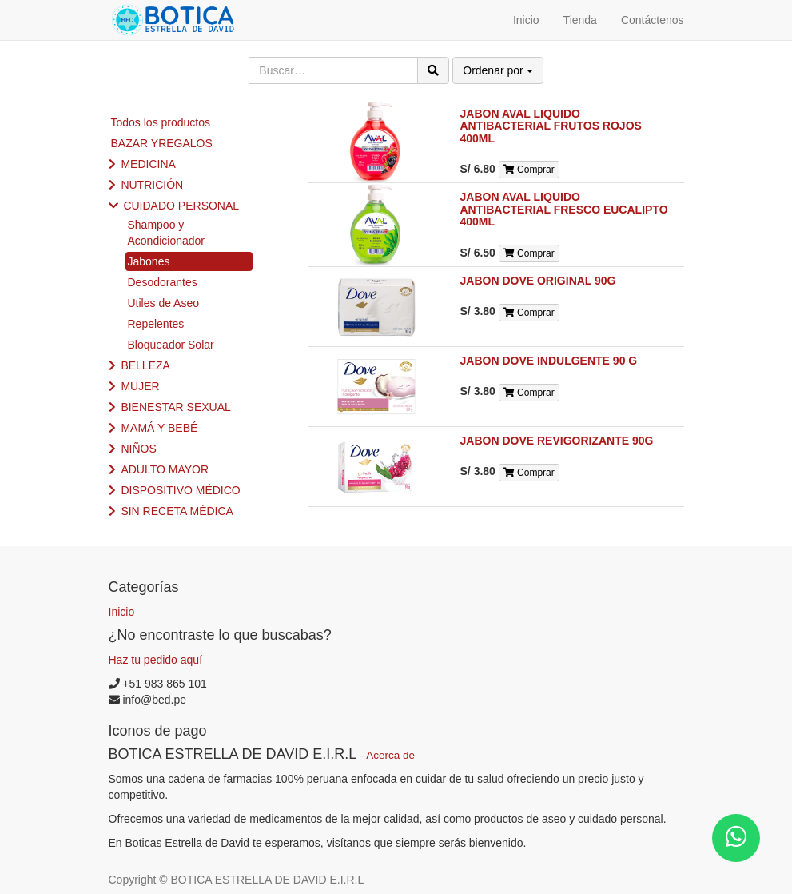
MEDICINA (148, 164)
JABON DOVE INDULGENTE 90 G (549, 360)
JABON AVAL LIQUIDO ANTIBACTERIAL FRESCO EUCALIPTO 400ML (564, 209)
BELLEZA (145, 365)
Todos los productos (161, 122)
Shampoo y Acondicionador (166, 232)
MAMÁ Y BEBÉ (159, 427)
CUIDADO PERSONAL (181, 205)
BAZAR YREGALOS (162, 143)
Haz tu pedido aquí (156, 659)
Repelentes (156, 323)
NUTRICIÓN (152, 184)
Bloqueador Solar (171, 344)
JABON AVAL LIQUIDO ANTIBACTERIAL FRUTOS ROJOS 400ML (551, 126)
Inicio (122, 611)
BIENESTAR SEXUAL (175, 407)
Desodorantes (162, 282)
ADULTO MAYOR (165, 469)
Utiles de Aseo (164, 303)
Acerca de (390, 755)
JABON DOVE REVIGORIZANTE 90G (557, 440)
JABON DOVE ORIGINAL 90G (538, 280)
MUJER (140, 386)
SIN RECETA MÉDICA (177, 511)
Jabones (149, 261)
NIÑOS (138, 448)
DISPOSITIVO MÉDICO (180, 490)
